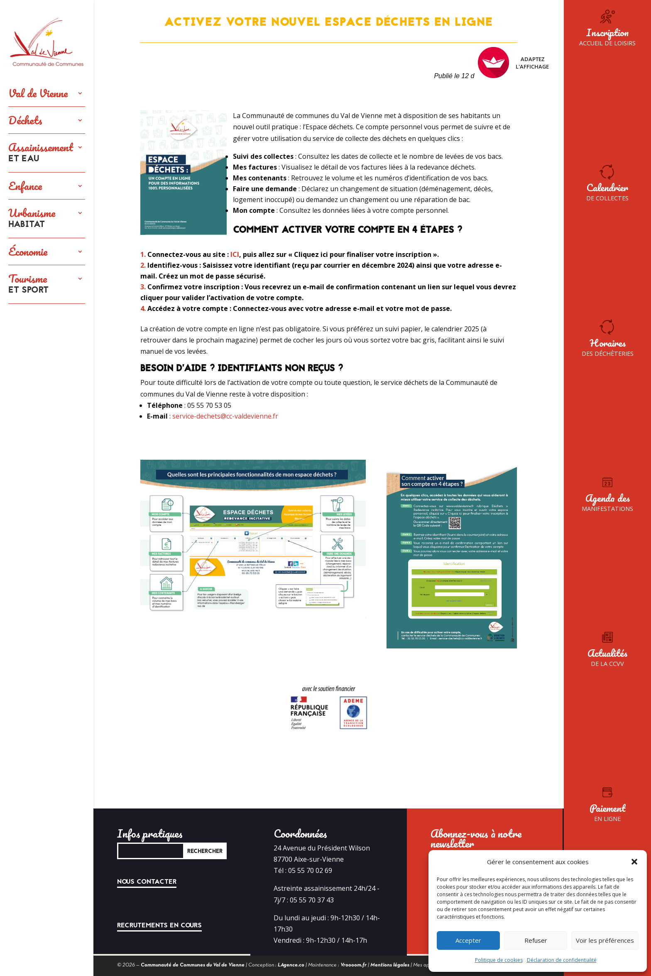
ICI (234, 254)
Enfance (25, 186)
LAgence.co (291, 965)
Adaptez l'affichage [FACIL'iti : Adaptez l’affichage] (513, 62)
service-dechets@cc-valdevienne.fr (225, 416)
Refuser (535, 940)
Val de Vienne (38, 93)
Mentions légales (389, 965)
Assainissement (40, 153)
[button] (634, 862)
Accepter (468, 940)
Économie (27, 251)
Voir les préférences (605, 940)
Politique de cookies (499, 960)
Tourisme (28, 284)
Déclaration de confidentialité (562, 960)
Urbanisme (31, 218)
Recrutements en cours (159, 925)
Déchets (25, 120)
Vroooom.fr (353, 965)
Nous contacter (146, 882)
